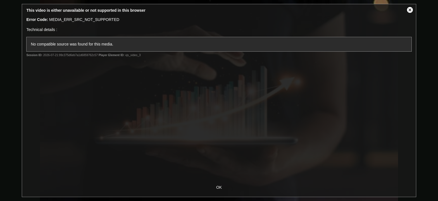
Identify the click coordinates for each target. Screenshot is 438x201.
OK (219, 187)
